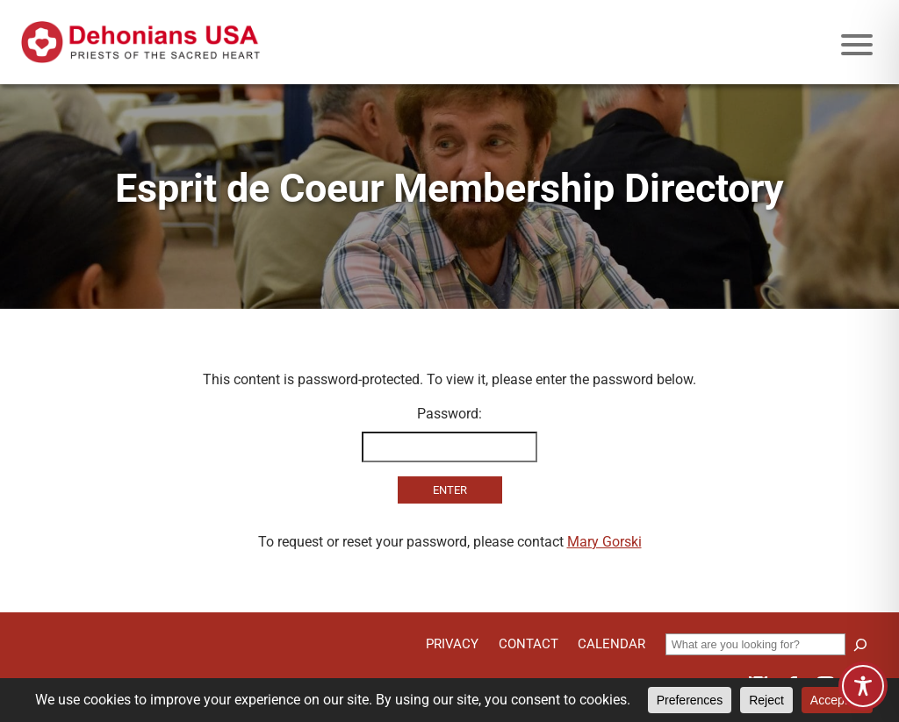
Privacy (452, 644)
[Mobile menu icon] (857, 45)
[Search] (860, 644)
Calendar (611, 644)
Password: (449, 433)
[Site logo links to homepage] (140, 42)
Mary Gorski (604, 541)
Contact (528, 644)
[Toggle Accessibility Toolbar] (863, 686)
